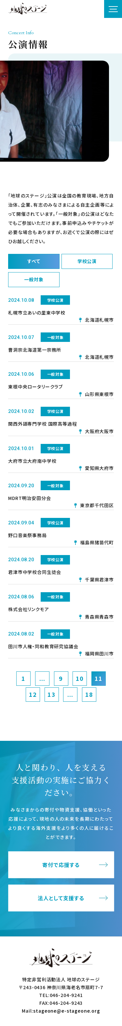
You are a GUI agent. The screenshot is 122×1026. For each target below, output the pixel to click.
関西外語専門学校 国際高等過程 (42, 423)
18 (89, 694)
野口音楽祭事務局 (27, 535)
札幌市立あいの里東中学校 (36, 312)
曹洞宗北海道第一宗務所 (34, 349)
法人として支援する (61, 898)
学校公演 (87, 261)
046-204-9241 (66, 995)
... (42, 678)
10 (80, 678)
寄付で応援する (61, 865)
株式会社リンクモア (28, 609)
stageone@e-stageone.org (66, 1010)
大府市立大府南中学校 (32, 461)
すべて (33, 261)
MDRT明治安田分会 (29, 498)
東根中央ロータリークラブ (35, 386)
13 (51, 694)
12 (33, 694)
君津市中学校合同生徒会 (34, 572)
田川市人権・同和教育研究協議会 (43, 646)
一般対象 (33, 279)
